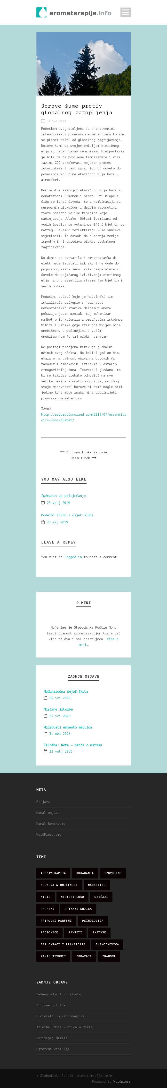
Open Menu (125, 12)
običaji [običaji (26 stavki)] (101, 897)
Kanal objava (48, 813)
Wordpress (122, 1081)
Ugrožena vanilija (52, 1049)
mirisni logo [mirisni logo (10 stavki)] (72, 897)
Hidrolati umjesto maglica (68, 727)
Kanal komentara (50, 823)
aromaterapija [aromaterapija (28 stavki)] (53, 873)
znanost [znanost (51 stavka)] (109, 956)
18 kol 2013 (56, 121)
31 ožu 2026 (60, 734)
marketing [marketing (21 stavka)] (96, 885)
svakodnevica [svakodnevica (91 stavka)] (107, 944)
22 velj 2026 (60, 751)
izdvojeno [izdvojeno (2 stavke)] (113, 873)
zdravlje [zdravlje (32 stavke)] (84, 956)
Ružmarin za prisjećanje (63, 496)
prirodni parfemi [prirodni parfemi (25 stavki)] (56, 920)
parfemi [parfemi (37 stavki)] (47, 909)
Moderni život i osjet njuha (67, 515)
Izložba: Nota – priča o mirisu (73, 745)
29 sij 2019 (57, 522)
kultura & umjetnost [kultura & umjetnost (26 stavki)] (59, 885)
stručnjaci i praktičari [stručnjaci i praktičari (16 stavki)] (63, 944)
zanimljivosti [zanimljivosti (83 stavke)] (53, 956)
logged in (73, 557)
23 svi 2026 (60, 716)
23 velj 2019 (58, 503)
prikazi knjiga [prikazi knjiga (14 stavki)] (78, 909)
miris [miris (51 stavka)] (45, 897)
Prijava (43, 802)
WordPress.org (49, 834)
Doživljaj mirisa (51, 1038)
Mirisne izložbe (58, 709)
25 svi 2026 (60, 698)
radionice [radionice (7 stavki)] (49, 932)
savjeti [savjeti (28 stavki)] (75, 932)
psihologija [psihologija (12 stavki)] (92, 920)
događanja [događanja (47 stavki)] (85, 873)
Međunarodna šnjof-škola (66, 691)
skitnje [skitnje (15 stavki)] (99, 932)
